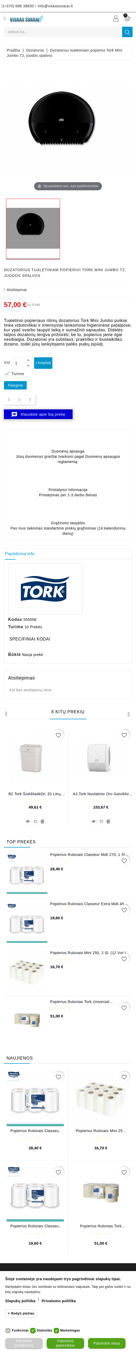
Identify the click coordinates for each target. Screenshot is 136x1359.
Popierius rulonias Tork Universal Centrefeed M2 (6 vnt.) (79, 1004)
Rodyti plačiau (22, 1313)
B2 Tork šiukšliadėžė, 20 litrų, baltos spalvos (35, 796)
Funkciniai (20, 1330)
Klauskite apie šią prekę (38, 414)
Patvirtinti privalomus (24, 1343)
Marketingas (70, 1330)
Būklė (14, 654)
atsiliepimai (15, 290)
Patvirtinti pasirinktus (65, 1343)
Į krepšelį (43, 363)
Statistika (44, 1330)
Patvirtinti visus (107, 1343)
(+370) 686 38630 (17, 6)
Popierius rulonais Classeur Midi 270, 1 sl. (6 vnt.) (88, 857)
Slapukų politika (20, 1301)
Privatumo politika (59, 1301)
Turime (15, 627)
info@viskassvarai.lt (54, 6)
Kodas (15, 619)
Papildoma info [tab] (20, 554)
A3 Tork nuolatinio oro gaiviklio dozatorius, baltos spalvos (101, 796)
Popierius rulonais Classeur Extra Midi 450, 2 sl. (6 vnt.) (88, 906)
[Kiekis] (19, 363)
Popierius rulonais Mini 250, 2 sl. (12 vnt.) (88, 953)
